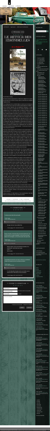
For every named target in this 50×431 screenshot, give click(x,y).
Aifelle (37, 355)
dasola (9, 239)
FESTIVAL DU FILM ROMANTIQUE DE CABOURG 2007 (41, 155)
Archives (11, 6)
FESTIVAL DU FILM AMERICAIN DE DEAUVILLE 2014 (42, 130)
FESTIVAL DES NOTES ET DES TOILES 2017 (42, 127)
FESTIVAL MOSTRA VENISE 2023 (42, 191)
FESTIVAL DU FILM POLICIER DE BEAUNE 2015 (43, 147)
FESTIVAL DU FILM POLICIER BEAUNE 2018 (42, 139)
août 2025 (38, 413)
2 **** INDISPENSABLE (14, 199)
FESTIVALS (39, 75)
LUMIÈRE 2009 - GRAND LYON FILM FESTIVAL (42, 208)
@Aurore (12, 275)
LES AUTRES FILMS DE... (42, 232)
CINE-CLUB (40, 222)
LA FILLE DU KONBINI (40, 306)
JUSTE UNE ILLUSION (40, 328)
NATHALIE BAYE (39, 319)
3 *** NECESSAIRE (40, 62)
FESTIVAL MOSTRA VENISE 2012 (42, 188)
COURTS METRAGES (40, 74)
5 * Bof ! (38, 65)
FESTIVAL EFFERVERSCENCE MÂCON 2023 (42, 167)
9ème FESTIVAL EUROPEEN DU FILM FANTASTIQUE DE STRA (42, 89)
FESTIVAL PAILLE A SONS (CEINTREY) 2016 (42, 193)
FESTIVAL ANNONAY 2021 (42, 119)
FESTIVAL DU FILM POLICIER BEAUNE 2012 (42, 133)
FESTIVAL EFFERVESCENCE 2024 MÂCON (43, 173)
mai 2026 (38, 400)
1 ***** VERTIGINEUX (40, 59)
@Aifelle (37, 349)
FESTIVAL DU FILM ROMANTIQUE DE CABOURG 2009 (41, 159)
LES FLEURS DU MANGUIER (41, 311)
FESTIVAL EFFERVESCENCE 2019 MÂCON (43, 170)
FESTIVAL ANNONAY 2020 (42, 117)
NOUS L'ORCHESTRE (40, 287)
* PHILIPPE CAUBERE (40, 58)
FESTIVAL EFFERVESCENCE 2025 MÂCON (43, 176)
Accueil (5, 6)
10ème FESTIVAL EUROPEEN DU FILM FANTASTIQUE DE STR (42, 77)
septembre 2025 (39, 412)
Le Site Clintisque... (39, 251)
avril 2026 (38, 401)
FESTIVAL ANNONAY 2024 (42, 122)
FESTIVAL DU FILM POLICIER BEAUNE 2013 (42, 136)
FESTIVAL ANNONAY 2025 (42, 124)
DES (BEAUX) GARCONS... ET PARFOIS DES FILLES (42, 228)
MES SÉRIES (39, 241)
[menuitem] (5, 6)
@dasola (12, 253)
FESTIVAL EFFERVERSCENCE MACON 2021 (42, 163)
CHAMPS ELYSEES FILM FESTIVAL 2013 (42, 92)
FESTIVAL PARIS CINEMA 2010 (42, 196)
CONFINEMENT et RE (40, 72)
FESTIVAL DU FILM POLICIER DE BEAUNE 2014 (43, 144)
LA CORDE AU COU (39, 324)
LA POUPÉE (38, 315)
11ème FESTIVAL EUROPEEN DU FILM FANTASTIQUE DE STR (42, 81)
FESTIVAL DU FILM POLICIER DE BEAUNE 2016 (43, 150)
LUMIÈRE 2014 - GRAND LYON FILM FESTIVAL (42, 213)
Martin (9, 218)
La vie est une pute (40, 240)
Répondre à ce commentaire (11, 221)
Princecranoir (38, 367)
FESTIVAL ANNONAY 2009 (42, 98)
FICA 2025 (39, 198)
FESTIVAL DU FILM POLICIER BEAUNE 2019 (42, 142)
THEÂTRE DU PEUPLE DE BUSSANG (41, 244)
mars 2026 (38, 403)
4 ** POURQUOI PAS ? (40, 63)
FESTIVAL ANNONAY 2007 (42, 94)
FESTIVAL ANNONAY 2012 (42, 103)
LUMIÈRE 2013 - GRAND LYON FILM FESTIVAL (42, 211)
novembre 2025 (39, 409)
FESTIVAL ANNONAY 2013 (42, 105)
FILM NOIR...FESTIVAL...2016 (43, 200)
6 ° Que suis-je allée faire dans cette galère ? (41, 67)
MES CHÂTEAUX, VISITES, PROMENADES (42, 236)
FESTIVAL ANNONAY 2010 (42, 99)
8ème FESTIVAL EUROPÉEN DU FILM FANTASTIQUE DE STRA (42, 85)
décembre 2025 (39, 407)
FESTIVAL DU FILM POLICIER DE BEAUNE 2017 (43, 153)
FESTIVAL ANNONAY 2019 (42, 115)
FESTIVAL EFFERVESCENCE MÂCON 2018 (43, 179)
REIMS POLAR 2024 (41, 215)
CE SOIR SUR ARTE (39, 297)
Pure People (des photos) (40, 252)
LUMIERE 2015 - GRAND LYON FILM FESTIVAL (42, 202)
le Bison (37, 392)
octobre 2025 (39, 410)
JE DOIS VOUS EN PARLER (41, 217)
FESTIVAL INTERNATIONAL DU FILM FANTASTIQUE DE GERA (43, 184)
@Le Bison (38, 374)
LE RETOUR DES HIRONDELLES (18, 38)
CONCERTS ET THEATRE (42, 224)
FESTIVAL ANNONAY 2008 (42, 96)
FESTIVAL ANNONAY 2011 (42, 101)
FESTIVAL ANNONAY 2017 (42, 112)
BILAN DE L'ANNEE (41, 220)
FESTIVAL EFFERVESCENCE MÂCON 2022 (43, 181)
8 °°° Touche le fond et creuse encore (41, 71)
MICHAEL (37, 302)
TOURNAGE (40, 238)
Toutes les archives (40, 415)
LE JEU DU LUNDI (41, 230)
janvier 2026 (39, 406)
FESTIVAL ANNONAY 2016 (42, 110)
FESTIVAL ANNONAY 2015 (42, 108)
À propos (18, 6)
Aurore (9, 264)
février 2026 (39, 404)
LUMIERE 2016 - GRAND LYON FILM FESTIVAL (42, 205)
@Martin (12, 227)
